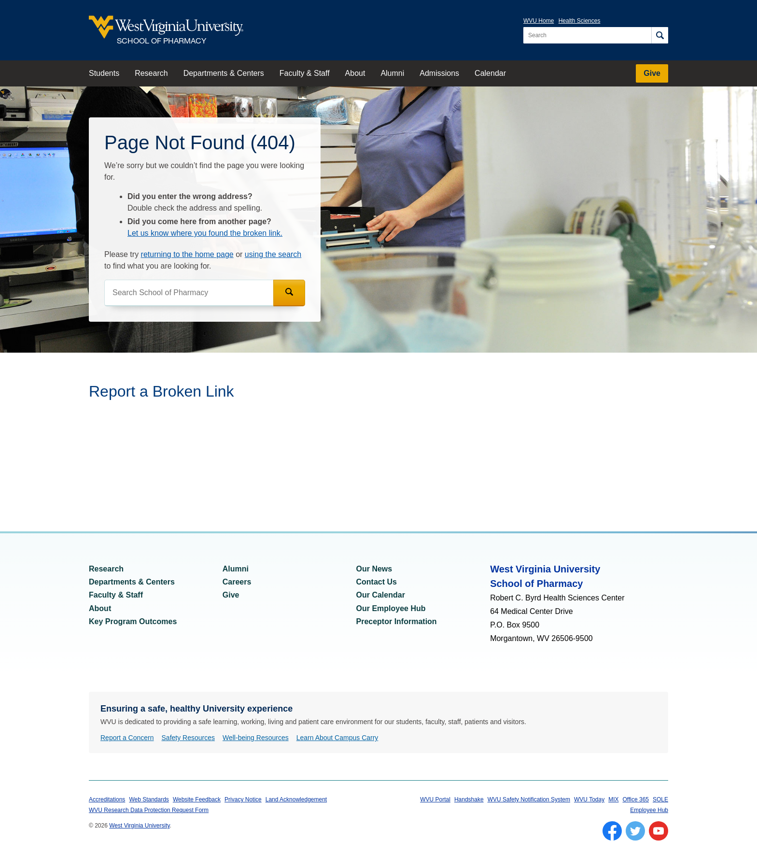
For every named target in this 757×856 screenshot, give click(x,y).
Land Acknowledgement (296, 799)
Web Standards (149, 799)
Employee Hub (649, 810)
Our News (374, 569)
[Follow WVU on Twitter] (635, 831)
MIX (613, 799)
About (355, 73)
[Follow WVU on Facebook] (612, 831)
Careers (237, 582)
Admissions (439, 73)
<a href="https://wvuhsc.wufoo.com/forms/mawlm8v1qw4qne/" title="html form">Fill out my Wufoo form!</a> (282, 454)
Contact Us (376, 582)
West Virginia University (139, 825)
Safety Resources (188, 738)
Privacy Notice (243, 799)
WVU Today (589, 799)
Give (652, 73)
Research (151, 73)
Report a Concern (127, 738)
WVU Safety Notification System (529, 799)
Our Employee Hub (391, 608)
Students (104, 73)
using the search (273, 254)
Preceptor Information (396, 621)
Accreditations (107, 799)
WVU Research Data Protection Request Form (149, 810)
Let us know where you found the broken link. (204, 233)
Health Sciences (580, 21)
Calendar (490, 73)
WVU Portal (435, 799)
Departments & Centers (223, 73)
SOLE (660, 799)
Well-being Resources (256, 738)
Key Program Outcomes (133, 621)
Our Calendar (380, 595)
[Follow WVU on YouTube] (658, 831)
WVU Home (538, 21)
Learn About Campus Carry (337, 738)
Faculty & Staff (305, 73)
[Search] (659, 35)
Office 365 (636, 799)
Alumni (392, 73)
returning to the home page (187, 254)
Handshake (469, 799)
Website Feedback (197, 799)
